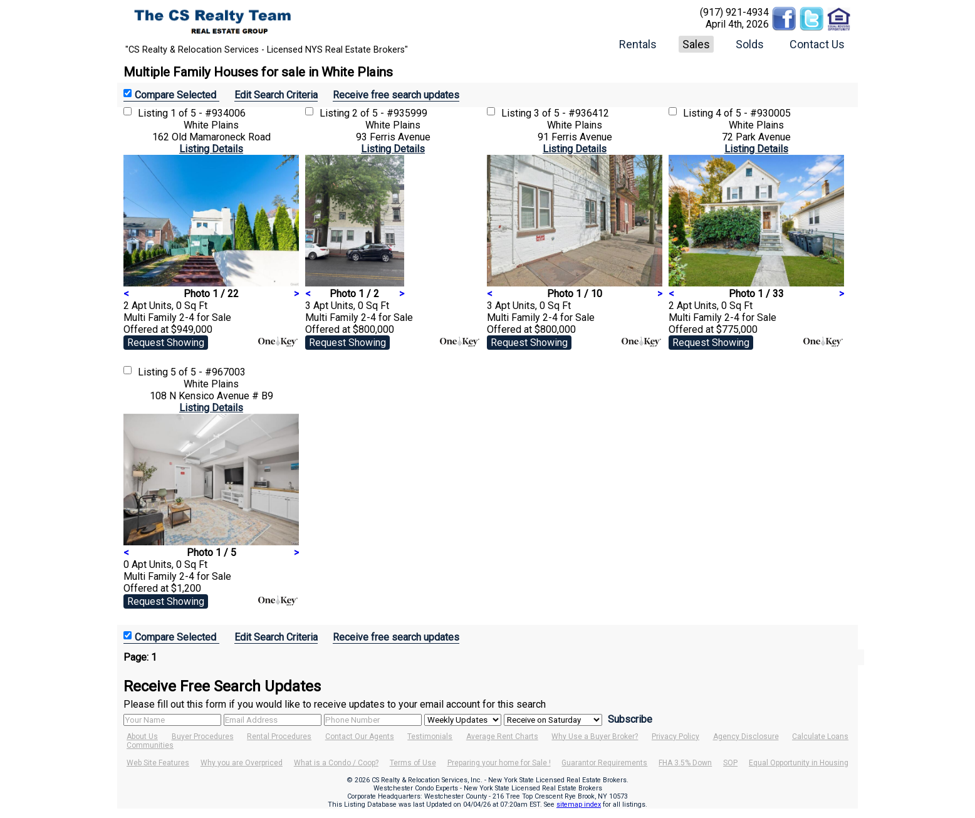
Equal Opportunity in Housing (798, 762)
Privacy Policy (675, 736)
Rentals (638, 44)
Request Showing (165, 343)
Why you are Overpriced (242, 762)
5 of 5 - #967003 (208, 372)
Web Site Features (158, 762)
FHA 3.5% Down (685, 762)
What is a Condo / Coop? (336, 762)
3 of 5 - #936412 (571, 113)
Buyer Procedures (203, 736)
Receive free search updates (396, 95)
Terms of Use (413, 762)
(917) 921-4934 (734, 12)
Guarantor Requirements (604, 762)
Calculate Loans (820, 736)
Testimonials (429, 736)
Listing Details (211, 149)
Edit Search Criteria (276, 95)
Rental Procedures (279, 736)
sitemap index (578, 804)
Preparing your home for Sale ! (499, 762)
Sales (696, 44)
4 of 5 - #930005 (753, 113)
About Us (142, 736)
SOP (730, 762)
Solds (750, 44)
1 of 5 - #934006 (208, 113)
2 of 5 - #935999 (389, 113)
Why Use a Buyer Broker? (594, 736)
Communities (150, 745)
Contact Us (817, 44)
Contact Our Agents (359, 736)
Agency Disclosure (746, 736)
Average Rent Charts (502, 736)
